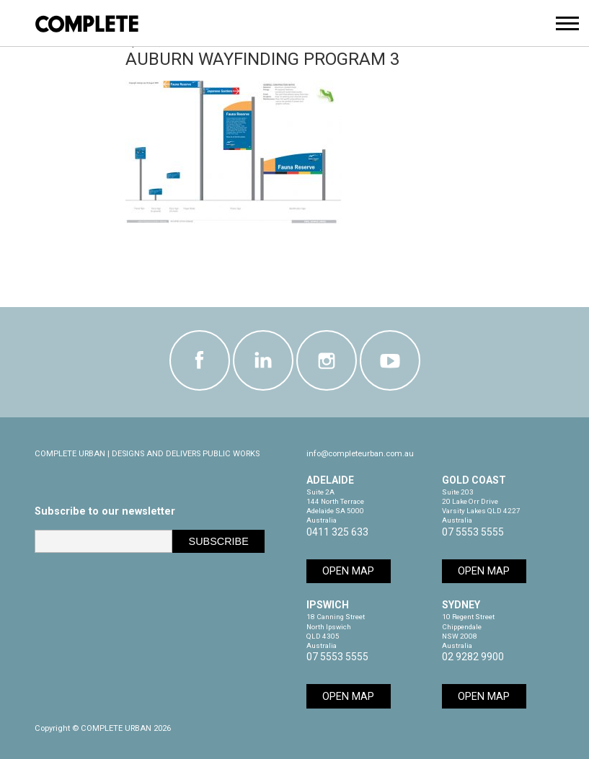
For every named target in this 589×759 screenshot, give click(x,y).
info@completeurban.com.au (360, 453)
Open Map (348, 571)
